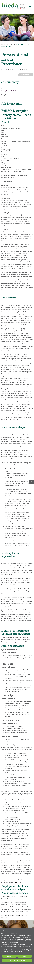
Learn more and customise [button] (17, 960)
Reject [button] (9, 956)
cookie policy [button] (15, 942)
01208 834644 (18, 882)
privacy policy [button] (22, 935)
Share (28, 44)
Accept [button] (25, 956)
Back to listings (26, 75)
